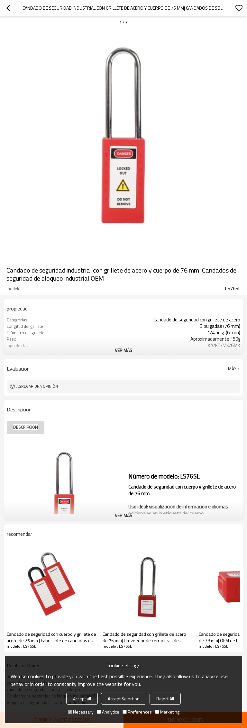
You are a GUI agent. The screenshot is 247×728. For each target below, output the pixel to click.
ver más (123, 350)
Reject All (165, 698)
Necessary (81, 711)
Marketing (167, 711)
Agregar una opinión (37, 386)
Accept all (82, 698)
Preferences (137, 711)
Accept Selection (124, 698)
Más (232, 368)
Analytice (108, 711)
